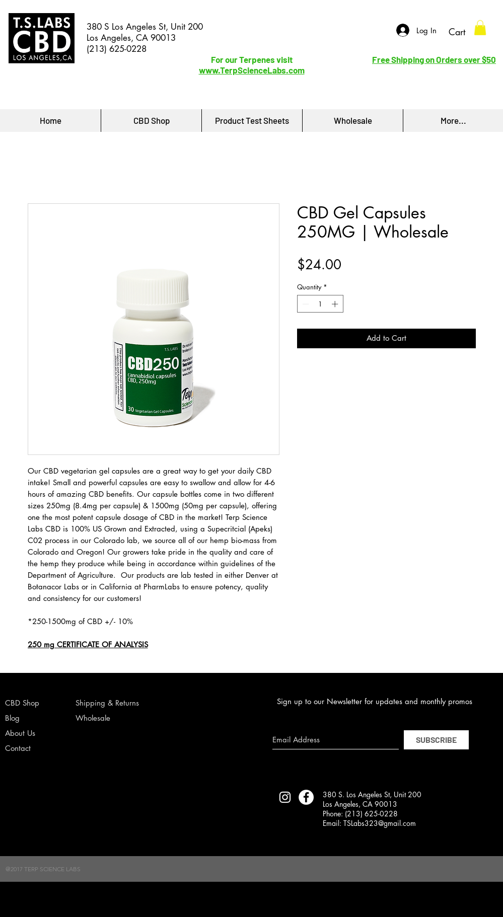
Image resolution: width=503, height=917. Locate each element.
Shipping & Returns (107, 703)
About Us (20, 733)
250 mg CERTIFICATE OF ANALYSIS (88, 644)
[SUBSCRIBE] (436, 739)
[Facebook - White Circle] (306, 797)
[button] (480, 27)
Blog (12, 718)
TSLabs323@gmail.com (379, 823)
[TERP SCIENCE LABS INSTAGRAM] (285, 797)
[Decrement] (305, 304)
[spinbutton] (320, 304)
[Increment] (336, 304)
